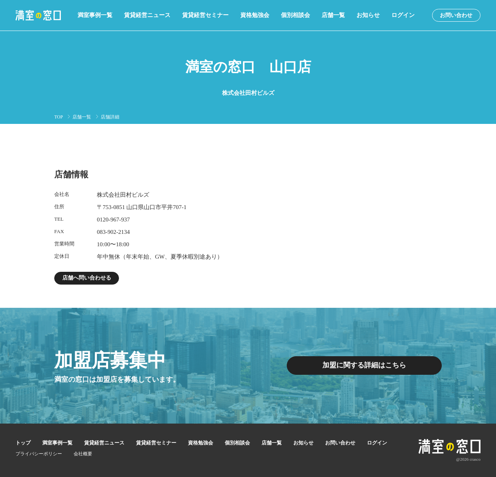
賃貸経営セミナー (205, 15)
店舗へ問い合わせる (86, 278)
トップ (23, 443)
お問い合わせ (456, 15)
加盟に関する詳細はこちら (364, 365)
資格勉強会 (254, 15)
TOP (58, 117)
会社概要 (83, 453)
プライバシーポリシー (39, 453)
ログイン (403, 15)
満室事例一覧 (95, 15)
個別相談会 (295, 15)
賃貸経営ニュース (147, 15)
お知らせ (368, 15)
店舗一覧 (333, 15)
